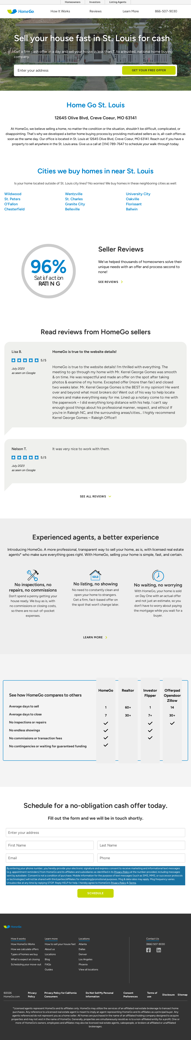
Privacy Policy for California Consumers (60, 994)
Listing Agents (117, 2)
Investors (94, 2)
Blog (47, 959)
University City (138, 194)
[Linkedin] (159, 950)
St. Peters (12, 199)
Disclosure (168, 994)
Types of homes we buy (24, 954)
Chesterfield (14, 209)
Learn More (131, 11)
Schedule (95, 893)
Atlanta (83, 944)
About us (50, 949)
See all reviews (95, 496)
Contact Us (152, 938)
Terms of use (152, 994)
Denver (83, 954)
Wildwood (12, 194)
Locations (50, 954)
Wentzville (73, 194)
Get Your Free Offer (149, 70)
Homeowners (72, 2)
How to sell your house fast (60, 944)
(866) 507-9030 (155, 944)
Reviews (95, 11)
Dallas (82, 949)
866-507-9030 (166, 11)
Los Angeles (85, 959)
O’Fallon (11, 204)
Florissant (134, 204)
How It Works (60, 11)
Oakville (132, 199)
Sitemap (182, 994)
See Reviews (110, 282)
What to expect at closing (25, 959)
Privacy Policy (122, 872)
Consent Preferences (130, 994)
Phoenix (83, 964)
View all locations (88, 969)
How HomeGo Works (23, 944)
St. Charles (74, 199)
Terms (132, 882)
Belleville (72, 209)
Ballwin (132, 209)
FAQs (48, 964)
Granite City (75, 204)
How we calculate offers (25, 949)
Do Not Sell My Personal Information (99, 994)
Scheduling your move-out (26, 964)
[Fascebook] (148, 950)
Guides (49, 969)
